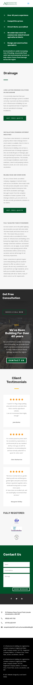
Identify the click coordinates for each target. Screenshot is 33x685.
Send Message (21, 589)
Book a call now (14, 312)
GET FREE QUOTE (15, 118)
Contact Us (16, 360)
